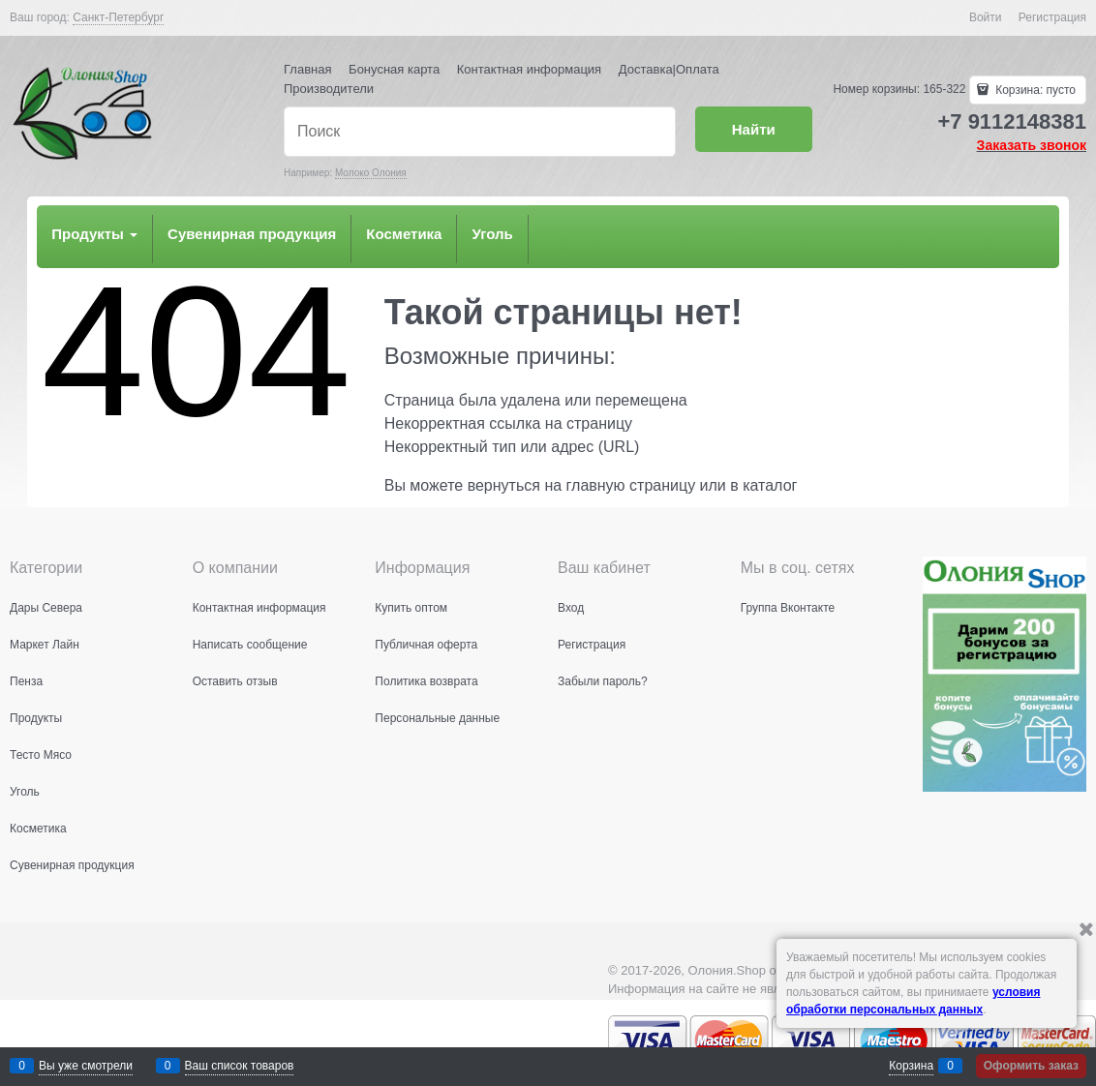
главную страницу (631, 485)
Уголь (492, 234)
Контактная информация (529, 69)
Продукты (94, 234)
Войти (985, 17)
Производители (329, 88)
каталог (770, 485)
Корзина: (1034, 90)
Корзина (911, 1065)
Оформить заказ (1031, 1065)
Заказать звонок (1031, 145)
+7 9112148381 (1011, 121)
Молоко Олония (371, 172)
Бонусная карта (394, 69)
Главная (307, 69)
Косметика (403, 234)
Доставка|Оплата (669, 69)
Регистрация (1052, 17)
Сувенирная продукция (251, 234)
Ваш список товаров (239, 1065)
